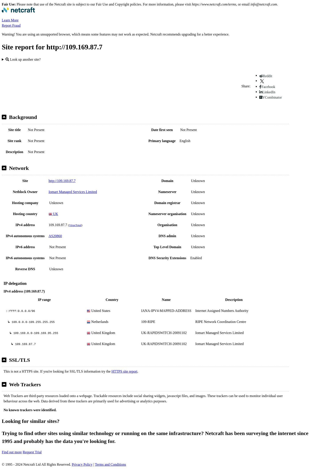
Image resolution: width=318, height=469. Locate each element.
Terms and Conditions (110, 464)
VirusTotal (75, 225)
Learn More (10, 20)
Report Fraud (11, 25)
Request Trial (32, 452)
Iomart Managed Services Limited (73, 192)
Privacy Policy (82, 464)
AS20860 (55, 236)
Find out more (12, 452)
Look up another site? (23, 59)
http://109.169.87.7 (62, 181)
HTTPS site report (124, 371)
